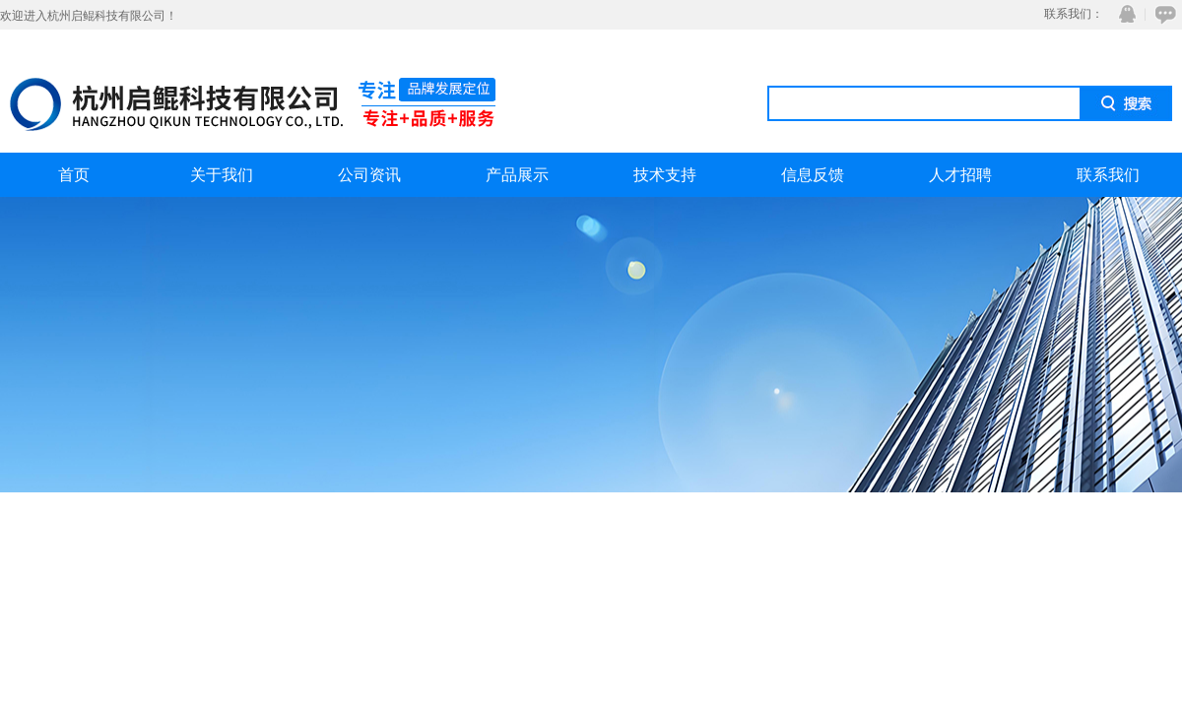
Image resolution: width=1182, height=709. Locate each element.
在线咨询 (1162, 14)
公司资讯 (369, 174)
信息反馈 (812, 174)
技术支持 (664, 174)
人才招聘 (960, 174)
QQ (1123, 14)
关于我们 (221, 174)
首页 (74, 174)
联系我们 (1108, 174)
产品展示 (517, 174)
